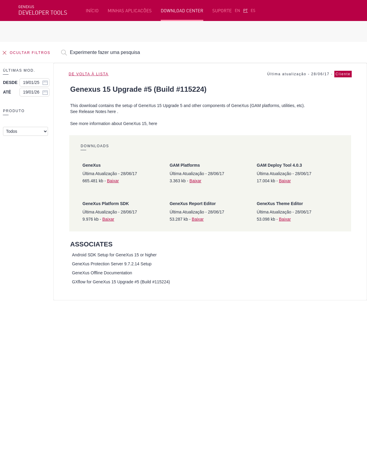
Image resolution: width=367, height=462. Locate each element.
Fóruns (276, 352)
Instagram (50, 392)
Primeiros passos (36, 342)
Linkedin (71, 392)
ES (253, 10)
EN (237, 10)
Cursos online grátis (142, 342)
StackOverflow (133, 392)
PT (245, 10)
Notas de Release (286, 361)
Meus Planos (32, 361)
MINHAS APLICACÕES (130, 10)
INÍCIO (92, 10)
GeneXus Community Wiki (147, 361)
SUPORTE (222, 10)
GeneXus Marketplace (144, 352)
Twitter (89, 392)
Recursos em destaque (42, 333)
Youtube (108, 392)
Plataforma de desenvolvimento (155, 333)
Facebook (27, 392)
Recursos (278, 333)
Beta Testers (32, 352)
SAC (273, 342)
